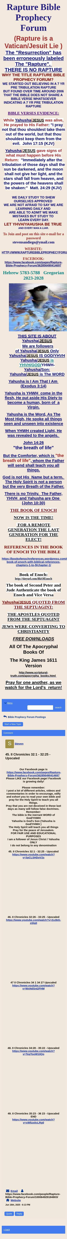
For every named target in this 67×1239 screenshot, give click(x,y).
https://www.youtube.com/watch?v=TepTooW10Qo (33, 1052)
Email (14, 1190)
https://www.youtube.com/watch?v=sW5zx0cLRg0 (33, 1121)
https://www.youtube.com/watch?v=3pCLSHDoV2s (33, 856)
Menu (8, 703)
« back (7, 1229)
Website (16, 1200)
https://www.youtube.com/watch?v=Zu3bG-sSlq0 (33, 921)
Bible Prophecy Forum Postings (24, 717)
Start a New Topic (12, 724)
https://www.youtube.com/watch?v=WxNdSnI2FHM (33, 987)
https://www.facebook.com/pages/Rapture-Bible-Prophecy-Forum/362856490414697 (34, 774)
